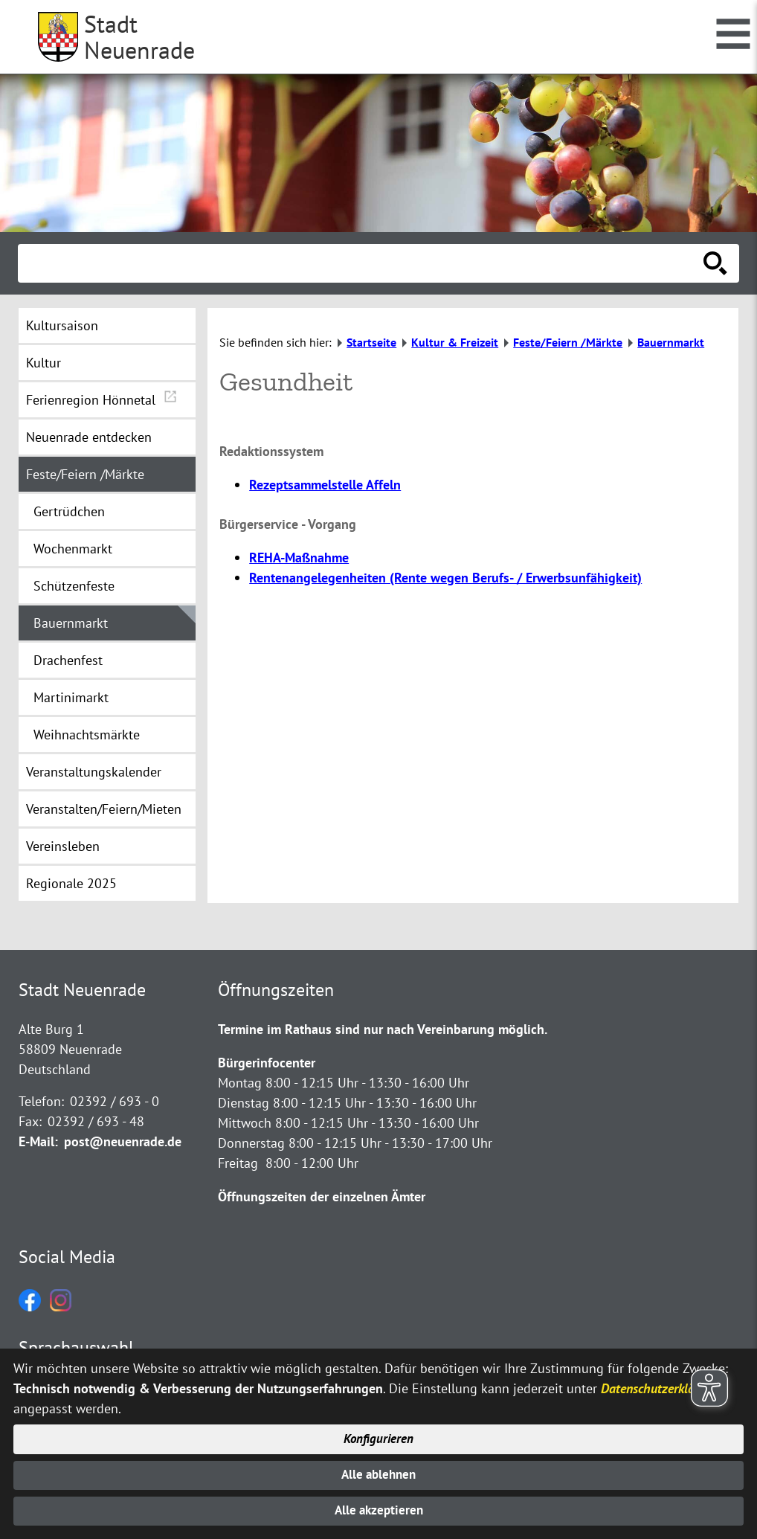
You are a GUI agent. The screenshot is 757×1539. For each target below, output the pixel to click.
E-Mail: (38, 1141)
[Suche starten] (715, 263)
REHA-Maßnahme (299, 557)
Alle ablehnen (379, 1472)
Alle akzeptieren (378, 1510)
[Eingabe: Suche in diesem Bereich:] (362, 263)
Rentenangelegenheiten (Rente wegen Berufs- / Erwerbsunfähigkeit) (445, 577)
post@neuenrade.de (122, 1141)
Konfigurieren (379, 1435)
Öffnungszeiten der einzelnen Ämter (321, 1196)
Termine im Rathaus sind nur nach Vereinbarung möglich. (382, 1029)
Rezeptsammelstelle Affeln (325, 484)
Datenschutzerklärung (660, 1383)
